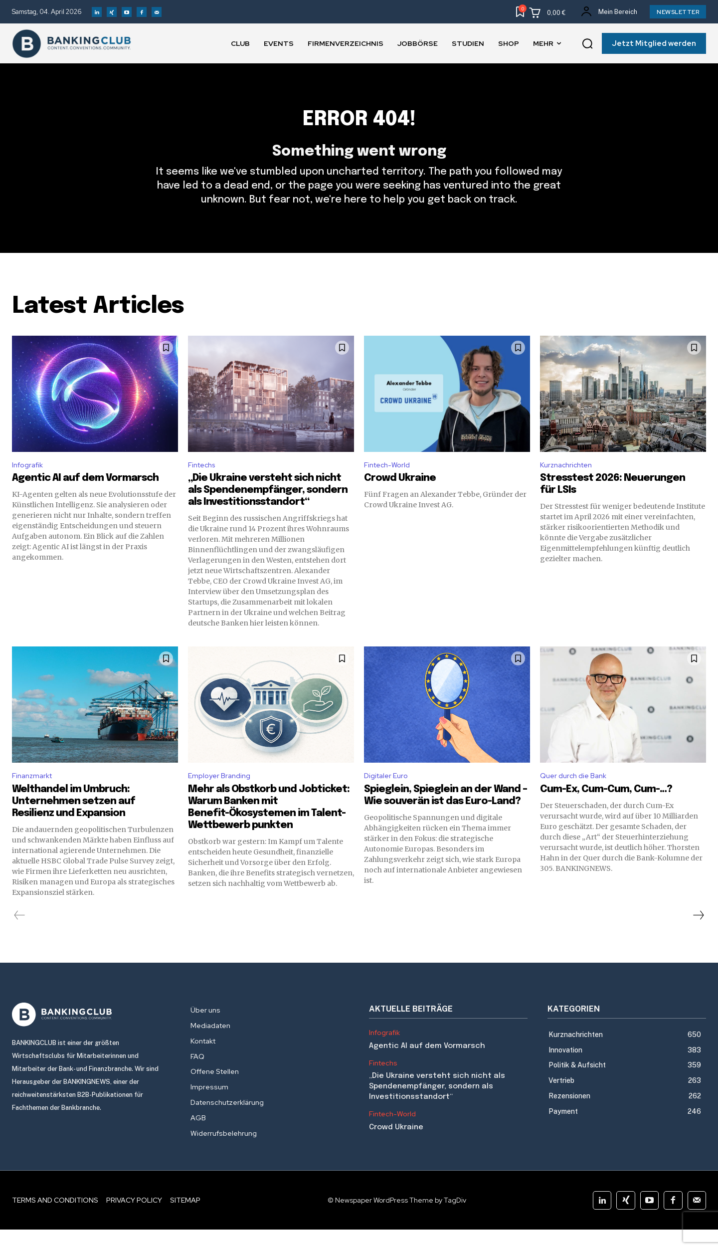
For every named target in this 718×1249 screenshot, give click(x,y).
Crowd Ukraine (400, 495)
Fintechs (204, 481)
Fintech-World (390, 481)
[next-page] (698, 934)
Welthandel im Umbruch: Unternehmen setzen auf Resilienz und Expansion (73, 821)
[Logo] (91, 1034)
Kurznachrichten (569, 481)
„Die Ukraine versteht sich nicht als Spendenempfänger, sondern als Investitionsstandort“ (268, 507)
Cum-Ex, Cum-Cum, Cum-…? (607, 809)
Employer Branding (222, 794)
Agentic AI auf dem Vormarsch (85, 495)
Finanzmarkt (34, 794)
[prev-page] (19, 934)
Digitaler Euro (388, 794)
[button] (587, 43)
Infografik (30, 481)
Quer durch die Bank (576, 794)
